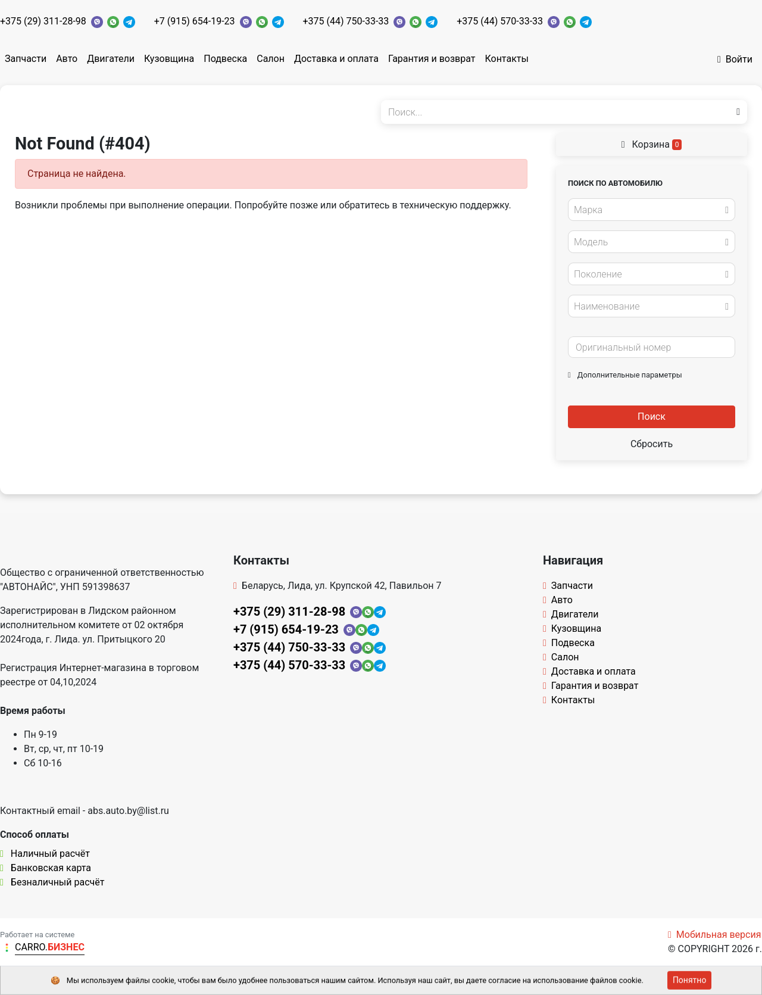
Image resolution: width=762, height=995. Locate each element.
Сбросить (651, 444)
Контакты (506, 58)
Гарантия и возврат (432, 58)
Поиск (652, 416)
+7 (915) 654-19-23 (194, 21)
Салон (271, 58)
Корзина (652, 144)
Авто (66, 58)
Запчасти (25, 58)
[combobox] (652, 209)
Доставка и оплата (336, 58)
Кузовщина (169, 58)
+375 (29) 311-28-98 (43, 21)
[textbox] (648, 210)
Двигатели (111, 58)
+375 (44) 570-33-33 (500, 21)
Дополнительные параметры (625, 374)
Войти (734, 59)
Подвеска (225, 58)
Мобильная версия (714, 934)
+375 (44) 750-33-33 (346, 21)
